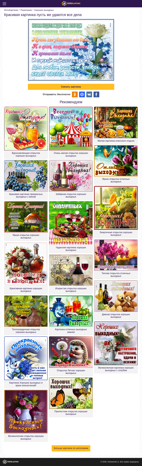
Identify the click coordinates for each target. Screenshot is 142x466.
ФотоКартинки (11, 10)
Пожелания (26, 10)
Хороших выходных (44, 10)
